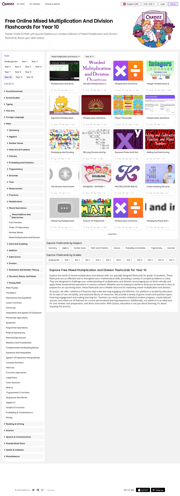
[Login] (162, 4)
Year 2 (35, 61)
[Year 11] (171, 260)
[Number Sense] (80, 248)
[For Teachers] (35, 4)
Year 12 (29, 77)
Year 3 (7, 66)
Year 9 (28, 72)
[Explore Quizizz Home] (8, 4)
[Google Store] (158, 490)
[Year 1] (67, 260)
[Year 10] (89, 57)
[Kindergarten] (54, 260)
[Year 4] (98, 260)
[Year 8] (139, 260)
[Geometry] (52, 248)
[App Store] (143, 490)
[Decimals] (171, 248)
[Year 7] (129, 260)
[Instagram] (42, 490)
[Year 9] (150, 260)
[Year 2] (77, 260)
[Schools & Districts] (52, 4)
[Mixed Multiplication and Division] (66, 57)
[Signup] (173, 4)
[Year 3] (87, 260)
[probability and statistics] (135, 248)
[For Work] (21, 4)
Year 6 (38, 66)
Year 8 (18, 72)
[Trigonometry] (156, 248)
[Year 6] (119, 260)
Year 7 (8, 72)
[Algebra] (65, 248)
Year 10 (8, 77)
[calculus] (117, 248)
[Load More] (112, 234)
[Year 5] (108, 260)
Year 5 (28, 66)
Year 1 (24, 61)
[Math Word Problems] (99, 248)
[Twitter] (33, 490)
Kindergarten (11, 61)
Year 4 (18, 66)
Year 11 (19, 77)
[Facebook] (38, 490)
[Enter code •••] (149, 4)
